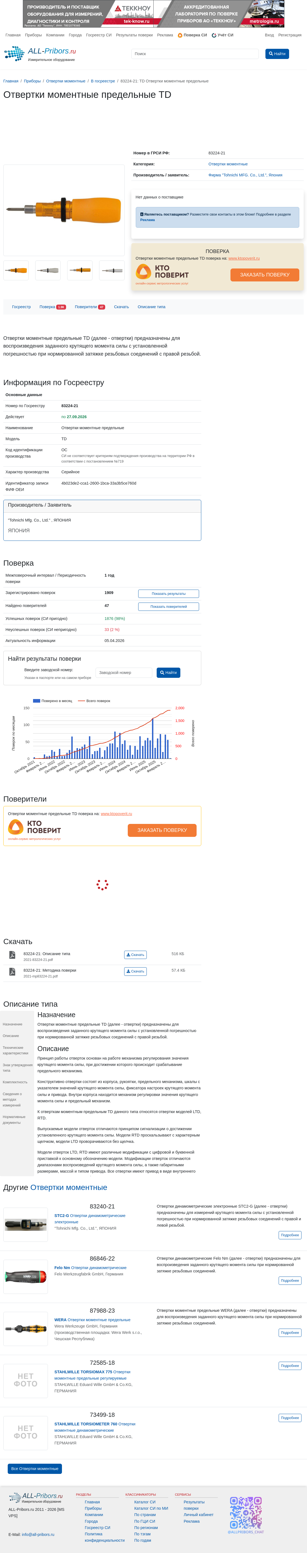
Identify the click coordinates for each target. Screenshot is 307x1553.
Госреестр (21, 307)
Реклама (165, 35)
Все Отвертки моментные (34, 1468)
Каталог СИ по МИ (151, 1508)
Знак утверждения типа (18, 1068)
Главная (13, 35)
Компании (55, 35)
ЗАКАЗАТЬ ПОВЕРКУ (265, 275)
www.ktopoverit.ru (244, 258)
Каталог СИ (145, 1502)
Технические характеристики (15, 1050)
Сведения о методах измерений (12, 1099)
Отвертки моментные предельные (93, 1320)
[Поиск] (195, 54)
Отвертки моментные (68, 1187)
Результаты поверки (134, 35)
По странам (145, 1514)
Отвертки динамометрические (91, 1267)
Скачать (121, 307)
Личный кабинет (198, 1514)
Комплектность (15, 1082)
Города (75, 35)
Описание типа (151, 307)
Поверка (53, 307)
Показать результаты (169, 594)
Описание (11, 1036)
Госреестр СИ (99, 35)
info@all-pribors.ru (38, 1534)
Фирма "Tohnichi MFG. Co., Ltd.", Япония (245, 175)
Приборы (33, 35)
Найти (168, 672)
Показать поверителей (169, 607)
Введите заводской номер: (48, 670)
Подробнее (290, 1235)
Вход (269, 35)
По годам (142, 1540)
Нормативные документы (14, 1119)
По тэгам (142, 1534)
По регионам (146, 1527)
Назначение (12, 1024)
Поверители (90, 307)
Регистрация (289, 35)
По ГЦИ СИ (144, 1521)
